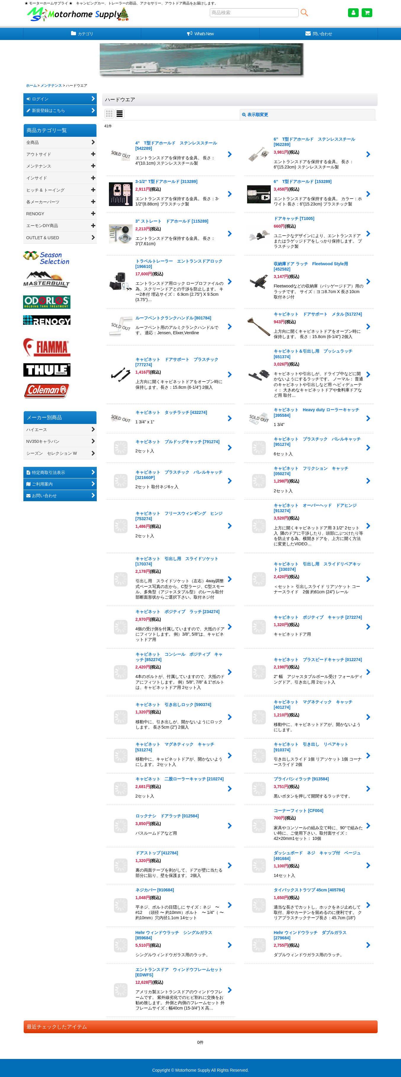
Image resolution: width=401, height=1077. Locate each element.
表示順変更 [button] (255, 114)
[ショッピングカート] (367, 12)
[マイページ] (353, 12)
